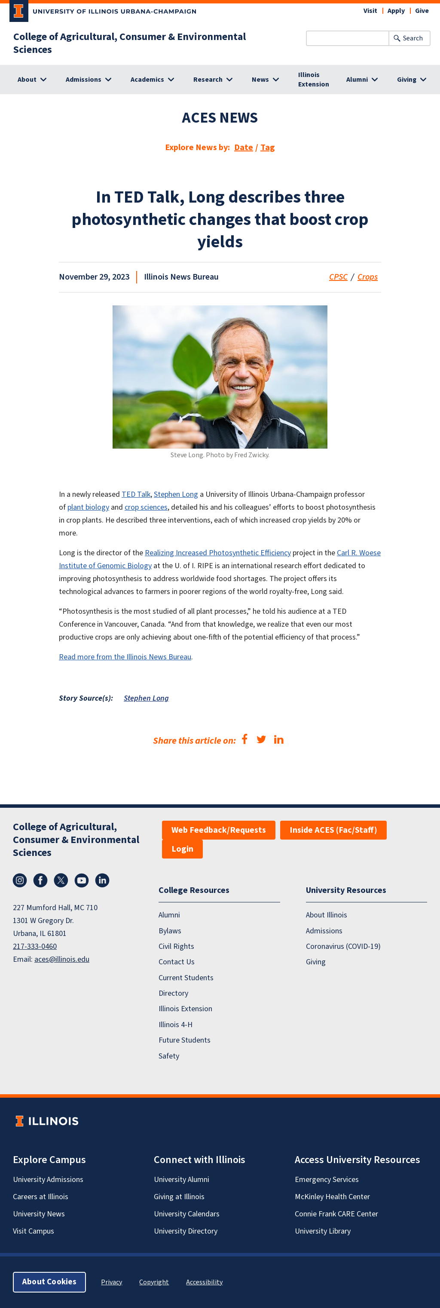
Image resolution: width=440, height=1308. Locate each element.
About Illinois (326, 915)
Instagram (19, 880)
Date (243, 148)
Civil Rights (176, 946)
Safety (169, 1056)
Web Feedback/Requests (218, 830)
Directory (173, 993)
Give (422, 10)
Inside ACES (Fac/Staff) (333, 830)
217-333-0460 (35, 946)
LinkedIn (102, 880)
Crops (368, 277)
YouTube (81, 880)
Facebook (40, 880)
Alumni (169, 915)
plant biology (88, 507)
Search (413, 38)
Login (182, 849)
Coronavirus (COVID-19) (343, 946)
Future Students (185, 1040)
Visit (370, 10)
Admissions (324, 931)
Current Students (186, 978)
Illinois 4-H (175, 1024)
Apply (396, 10)
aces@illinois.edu (61, 959)
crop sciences (146, 507)
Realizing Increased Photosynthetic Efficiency (218, 553)
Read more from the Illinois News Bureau (125, 657)
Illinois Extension (313, 79)
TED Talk (136, 494)
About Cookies (49, 1282)
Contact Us (177, 962)
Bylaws (170, 931)
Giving (316, 962)
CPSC (338, 277)
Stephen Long (176, 494)
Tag (267, 148)
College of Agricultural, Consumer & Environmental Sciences (129, 43)
